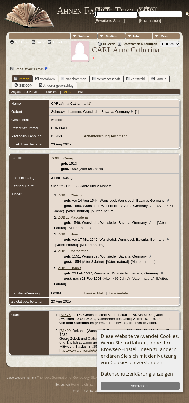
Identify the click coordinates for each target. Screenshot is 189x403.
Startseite (22, 42)
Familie (158, 78)
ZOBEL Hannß (69, 268)
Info (136, 36)
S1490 (66, 331)
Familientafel (119, 293)
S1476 (66, 315)
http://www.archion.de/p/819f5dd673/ (87, 350)
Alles (67, 92)
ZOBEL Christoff (70, 195)
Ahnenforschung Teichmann (105, 136)
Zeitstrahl (135, 78)
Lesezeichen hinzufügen (140, 44)
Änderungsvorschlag (56, 85)
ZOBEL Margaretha (73, 251)
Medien (111, 36)
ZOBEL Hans (68, 234)
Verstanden (140, 386)
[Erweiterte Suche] (110, 20)
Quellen (51, 92)
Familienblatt (94, 293)
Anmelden (60, 42)
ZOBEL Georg (62, 158)
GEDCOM (23, 85)
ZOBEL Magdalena (73, 217)
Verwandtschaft (106, 78)
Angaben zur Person (24, 92)
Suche (41, 42)
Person (21, 78)
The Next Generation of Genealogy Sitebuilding (72, 378)
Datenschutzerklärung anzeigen (137, 373)
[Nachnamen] (150, 20)
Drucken (109, 44)
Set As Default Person (26, 69)
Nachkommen (74, 78)
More (164, 36)
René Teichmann (83, 384)
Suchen (83, 36)
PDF (80, 92)
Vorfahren (45, 78)
